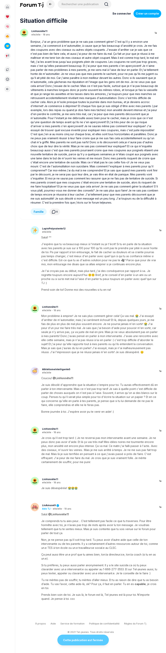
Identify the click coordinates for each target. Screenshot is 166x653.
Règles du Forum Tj (135, 623)
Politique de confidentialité (104, 623)
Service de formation (72, 623)
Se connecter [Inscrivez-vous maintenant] (121, 13)
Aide (53, 623)
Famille (39, 211)
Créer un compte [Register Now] (147, 13)
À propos (40, 623)
